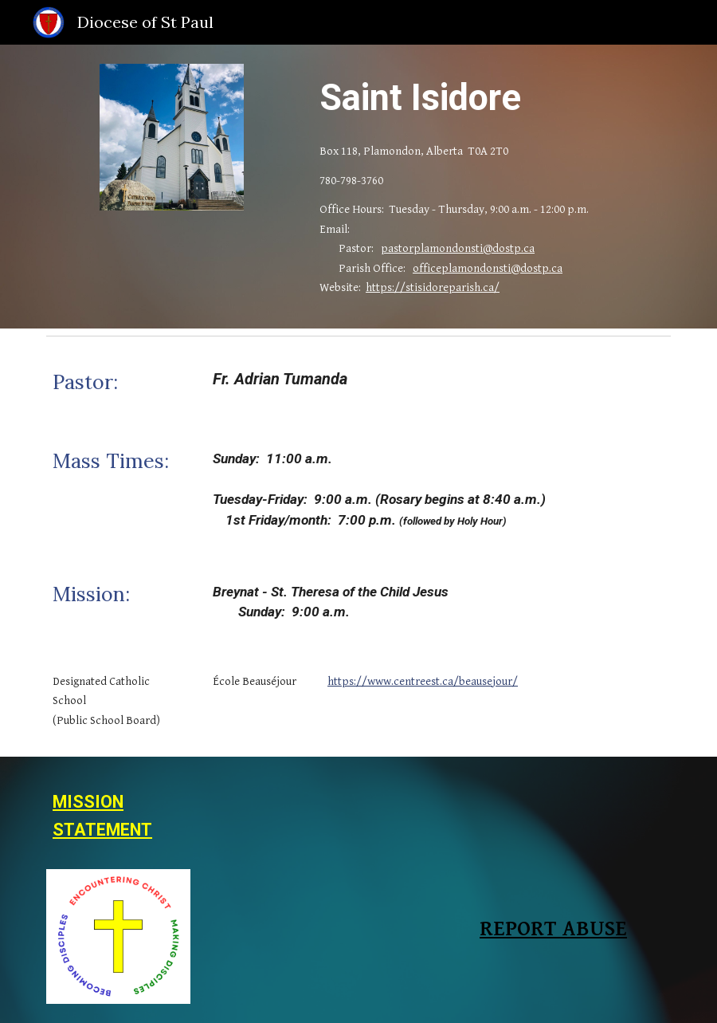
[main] (492, 97)
